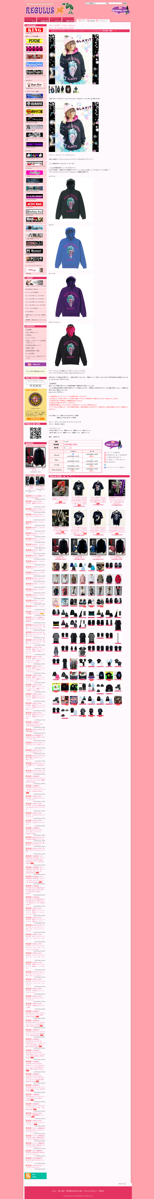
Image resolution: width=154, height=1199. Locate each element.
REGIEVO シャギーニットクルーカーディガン (109, 591)
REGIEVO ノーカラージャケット (83, 591)
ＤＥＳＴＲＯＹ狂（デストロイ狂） (35, 137)
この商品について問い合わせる (115, 459)
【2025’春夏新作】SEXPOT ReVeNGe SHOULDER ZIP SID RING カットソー (100, 649)
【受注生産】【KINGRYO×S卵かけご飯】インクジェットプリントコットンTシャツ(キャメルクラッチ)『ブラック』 (109, 676)
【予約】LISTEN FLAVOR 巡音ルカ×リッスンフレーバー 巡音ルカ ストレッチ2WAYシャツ (74, 624)
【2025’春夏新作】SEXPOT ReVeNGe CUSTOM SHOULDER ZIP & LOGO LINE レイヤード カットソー (100, 636)
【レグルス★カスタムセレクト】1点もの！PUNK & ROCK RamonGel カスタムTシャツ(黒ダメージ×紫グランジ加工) (100, 712)
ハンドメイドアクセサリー (34, 265)
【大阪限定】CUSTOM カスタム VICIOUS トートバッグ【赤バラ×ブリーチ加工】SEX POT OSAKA (118, 700)
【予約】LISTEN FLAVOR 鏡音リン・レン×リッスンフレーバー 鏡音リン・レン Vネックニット (109, 613)
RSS (33, 1174)
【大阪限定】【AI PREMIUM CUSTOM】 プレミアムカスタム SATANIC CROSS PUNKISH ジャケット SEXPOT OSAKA (35, 859)
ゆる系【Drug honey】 (34, 189)
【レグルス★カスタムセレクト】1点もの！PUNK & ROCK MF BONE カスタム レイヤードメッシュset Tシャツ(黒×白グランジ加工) (79, 493)
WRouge (34, 271)
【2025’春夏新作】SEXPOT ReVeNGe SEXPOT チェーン (118, 638)
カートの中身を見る (35, 364)
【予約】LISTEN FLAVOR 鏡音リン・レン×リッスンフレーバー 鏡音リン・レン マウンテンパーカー (100, 613)
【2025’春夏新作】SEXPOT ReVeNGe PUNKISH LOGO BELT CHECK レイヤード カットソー (118, 625)
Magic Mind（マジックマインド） (36, 86)
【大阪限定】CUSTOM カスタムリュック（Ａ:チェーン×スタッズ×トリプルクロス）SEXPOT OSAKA (35, 789)
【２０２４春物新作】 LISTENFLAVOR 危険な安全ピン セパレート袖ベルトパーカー (35, 1137)
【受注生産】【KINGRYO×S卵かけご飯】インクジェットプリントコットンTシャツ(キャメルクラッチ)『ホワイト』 (56, 687)
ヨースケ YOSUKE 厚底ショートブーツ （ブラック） (65, 567)
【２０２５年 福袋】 (33, 91)
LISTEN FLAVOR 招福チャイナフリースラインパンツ (35, 850)
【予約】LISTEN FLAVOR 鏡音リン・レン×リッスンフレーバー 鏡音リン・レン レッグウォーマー (118, 613)
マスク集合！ (30, 311)
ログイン (83, 21)
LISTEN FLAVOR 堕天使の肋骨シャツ (82, 662)
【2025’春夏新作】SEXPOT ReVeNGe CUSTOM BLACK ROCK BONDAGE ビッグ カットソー (65, 649)
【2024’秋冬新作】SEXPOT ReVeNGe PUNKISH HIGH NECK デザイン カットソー (91, 623)
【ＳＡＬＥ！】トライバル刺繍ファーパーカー (56, 603)
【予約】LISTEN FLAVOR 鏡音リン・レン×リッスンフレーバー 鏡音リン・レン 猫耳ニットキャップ (56, 624)
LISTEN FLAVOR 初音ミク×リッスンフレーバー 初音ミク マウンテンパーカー (35, 627)
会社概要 (29, 329)
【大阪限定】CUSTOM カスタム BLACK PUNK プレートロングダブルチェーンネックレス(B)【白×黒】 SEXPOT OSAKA (35, 1077)
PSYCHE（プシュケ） (34, 42)
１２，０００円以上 (32, 308)
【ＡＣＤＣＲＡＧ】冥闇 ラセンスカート (82, 687)
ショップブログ (55, 19)
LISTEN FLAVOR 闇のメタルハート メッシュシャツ (65, 675)
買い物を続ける (111, 462)
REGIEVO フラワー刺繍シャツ (56, 579)
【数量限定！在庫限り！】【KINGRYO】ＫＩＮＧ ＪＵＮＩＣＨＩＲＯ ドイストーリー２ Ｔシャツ (65, 701)
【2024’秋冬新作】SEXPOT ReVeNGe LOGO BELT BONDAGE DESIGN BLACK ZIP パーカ (118, 601)
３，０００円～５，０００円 (35, 299)
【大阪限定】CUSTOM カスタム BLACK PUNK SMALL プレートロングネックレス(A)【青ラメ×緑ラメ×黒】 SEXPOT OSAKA (35, 1042)
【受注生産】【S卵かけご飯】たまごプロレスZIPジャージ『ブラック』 (74, 688)
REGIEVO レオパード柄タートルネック (74, 579)
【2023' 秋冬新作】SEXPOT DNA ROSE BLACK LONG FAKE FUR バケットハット (100, 689)
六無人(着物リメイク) (34, 236)
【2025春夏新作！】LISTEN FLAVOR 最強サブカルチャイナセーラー (35, 737)
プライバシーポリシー (90, 1191)
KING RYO (34, 31)
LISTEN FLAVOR (34, 49)
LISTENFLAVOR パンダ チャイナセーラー (75, 712)
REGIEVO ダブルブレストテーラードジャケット (74, 591)
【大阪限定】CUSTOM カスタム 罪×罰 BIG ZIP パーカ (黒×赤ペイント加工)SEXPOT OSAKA (56, 567)
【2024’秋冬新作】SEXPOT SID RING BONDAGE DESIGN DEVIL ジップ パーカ (74, 602)
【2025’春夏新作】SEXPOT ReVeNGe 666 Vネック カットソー (83, 651)
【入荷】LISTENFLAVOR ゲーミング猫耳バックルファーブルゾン (93, 687)
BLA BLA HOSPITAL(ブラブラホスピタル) (36, 165)
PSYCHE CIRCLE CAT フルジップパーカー (100, 675)
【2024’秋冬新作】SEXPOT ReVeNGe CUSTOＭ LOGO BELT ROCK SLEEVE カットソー (109, 566)
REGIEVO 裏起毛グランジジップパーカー (109, 579)
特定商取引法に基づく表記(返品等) (116, 455)
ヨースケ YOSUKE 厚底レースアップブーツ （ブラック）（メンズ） (118, 687)
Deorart (34, 252)
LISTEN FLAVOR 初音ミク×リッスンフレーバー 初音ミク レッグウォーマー (35, 641)
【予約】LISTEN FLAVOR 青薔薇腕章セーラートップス (35, 1115)
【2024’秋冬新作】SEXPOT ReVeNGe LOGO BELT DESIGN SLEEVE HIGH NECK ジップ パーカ (109, 601)
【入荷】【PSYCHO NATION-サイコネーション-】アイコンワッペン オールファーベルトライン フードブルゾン (100, 603)
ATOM (34, 1177)
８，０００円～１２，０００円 (35, 305)
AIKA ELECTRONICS (34, 181)
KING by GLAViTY (34, 244)
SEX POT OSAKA (34, 57)
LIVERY (28, 151)
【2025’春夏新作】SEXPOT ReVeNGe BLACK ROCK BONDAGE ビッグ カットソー (91, 649)
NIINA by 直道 (34, 128)
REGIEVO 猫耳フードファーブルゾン (100, 579)
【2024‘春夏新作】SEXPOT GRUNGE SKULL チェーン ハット (35, 1160)
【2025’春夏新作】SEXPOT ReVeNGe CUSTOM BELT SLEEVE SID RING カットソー (56, 661)
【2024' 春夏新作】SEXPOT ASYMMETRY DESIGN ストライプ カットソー (35, 1152)
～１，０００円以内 (32, 292)
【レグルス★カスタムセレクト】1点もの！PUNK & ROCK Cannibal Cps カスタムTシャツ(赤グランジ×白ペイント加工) (91, 712)
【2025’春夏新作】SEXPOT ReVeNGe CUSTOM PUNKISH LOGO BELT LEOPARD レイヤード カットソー (91, 638)
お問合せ (68, 19)
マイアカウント (103, 21)
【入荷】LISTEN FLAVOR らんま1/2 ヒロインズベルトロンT (35, 815)
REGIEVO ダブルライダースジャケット (100, 591)
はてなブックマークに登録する (115, 467)
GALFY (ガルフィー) (34, 156)
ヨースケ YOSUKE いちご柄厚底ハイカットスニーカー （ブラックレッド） (60, 491)
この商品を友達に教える (113, 457)
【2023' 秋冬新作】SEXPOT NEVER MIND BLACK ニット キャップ (109, 688)
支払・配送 (61, 1191)
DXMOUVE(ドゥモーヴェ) (34, 105)
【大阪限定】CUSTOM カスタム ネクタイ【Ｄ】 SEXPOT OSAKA (34, 724)
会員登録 (92, 21)
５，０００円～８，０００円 (35, 302)
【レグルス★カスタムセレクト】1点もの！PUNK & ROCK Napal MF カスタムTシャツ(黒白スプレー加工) (98, 492)
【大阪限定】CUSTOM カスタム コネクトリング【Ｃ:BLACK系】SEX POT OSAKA (60, 521)
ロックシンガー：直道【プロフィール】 (36, 357)
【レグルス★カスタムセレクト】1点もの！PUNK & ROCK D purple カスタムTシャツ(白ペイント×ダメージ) (98, 522)
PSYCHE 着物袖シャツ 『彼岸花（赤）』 (36, 459)
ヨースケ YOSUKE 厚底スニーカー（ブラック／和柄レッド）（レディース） (100, 567)
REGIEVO (29, 80)
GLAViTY (34, 228)
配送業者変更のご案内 (33, 351)
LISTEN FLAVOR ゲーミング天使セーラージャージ (82, 567)
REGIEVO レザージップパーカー (56, 591)
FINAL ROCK (34, 260)
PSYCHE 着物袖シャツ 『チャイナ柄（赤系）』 (117, 549)
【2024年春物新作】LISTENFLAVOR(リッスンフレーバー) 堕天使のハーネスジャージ (84, 700)
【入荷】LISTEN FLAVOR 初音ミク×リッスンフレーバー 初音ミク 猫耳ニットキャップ (91, 613)
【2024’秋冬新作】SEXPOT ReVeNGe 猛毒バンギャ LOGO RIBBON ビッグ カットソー (118, 566)
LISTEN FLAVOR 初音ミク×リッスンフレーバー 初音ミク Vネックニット (35, 634)
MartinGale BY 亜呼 (34, 120)
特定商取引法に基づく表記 (74, 1191)
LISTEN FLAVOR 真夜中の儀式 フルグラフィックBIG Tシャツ (35, 757)
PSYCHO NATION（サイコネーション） (36, 74)
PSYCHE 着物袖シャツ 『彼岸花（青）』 (30, 483)
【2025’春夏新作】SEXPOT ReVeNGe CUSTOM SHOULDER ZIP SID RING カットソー (109, 649)
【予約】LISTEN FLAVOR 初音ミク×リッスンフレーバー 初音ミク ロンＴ (35, 919)
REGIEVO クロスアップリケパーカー (118, 579)
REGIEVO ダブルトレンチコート (92, 591)
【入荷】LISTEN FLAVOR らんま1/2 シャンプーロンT (35, 822)
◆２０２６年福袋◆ (32, 36)
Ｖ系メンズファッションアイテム (36, 283)
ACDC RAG (34, 205)
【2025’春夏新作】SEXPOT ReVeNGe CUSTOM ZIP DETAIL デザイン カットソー (109, 636)
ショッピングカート (121, 10)
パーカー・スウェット (68, 25)
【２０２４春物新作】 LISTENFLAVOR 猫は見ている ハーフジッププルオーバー (35, 1145)
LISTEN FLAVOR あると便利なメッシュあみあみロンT (35, 765)
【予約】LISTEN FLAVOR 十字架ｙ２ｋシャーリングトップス (35, 990)
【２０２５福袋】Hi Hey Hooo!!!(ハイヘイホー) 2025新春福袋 (35, 619)
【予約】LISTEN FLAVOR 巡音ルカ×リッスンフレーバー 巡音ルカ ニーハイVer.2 (82, 624)
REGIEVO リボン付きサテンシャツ (65, 579)
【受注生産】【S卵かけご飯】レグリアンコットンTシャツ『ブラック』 (65, 688)
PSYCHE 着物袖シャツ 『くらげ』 (40, 482)
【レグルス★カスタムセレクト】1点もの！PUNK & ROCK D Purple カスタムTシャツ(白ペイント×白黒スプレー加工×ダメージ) (79, 522)
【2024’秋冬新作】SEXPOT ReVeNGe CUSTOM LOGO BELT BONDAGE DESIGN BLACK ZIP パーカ (56, 612)
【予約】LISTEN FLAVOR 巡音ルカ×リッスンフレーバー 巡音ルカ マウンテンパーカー (65, 624)
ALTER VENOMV (34, 197)
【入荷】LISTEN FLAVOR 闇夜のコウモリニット (35, 503)
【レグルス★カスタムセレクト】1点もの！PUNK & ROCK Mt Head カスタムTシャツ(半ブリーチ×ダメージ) (117, 522)
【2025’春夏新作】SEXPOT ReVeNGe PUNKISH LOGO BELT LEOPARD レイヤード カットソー (56, 638)
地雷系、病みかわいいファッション (36, 320)
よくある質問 (30, 353)
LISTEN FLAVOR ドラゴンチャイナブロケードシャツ (35, 516)
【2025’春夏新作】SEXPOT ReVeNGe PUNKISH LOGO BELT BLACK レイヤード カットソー (74, 638)
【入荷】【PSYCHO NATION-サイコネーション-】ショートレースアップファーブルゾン (91, 602)
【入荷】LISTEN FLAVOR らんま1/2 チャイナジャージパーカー (35, 798)
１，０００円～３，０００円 (35, 295)
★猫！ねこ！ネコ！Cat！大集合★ (35, 315)
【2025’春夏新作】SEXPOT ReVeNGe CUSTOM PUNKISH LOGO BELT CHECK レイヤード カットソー (83, 638)
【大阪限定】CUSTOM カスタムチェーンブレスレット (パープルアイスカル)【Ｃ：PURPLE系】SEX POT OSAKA (117, 492)
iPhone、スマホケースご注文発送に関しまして (36, 341)
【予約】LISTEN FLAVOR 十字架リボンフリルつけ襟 (35, 1005)
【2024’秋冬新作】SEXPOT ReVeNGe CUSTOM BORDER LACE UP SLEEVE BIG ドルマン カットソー (100, 623)
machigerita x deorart (32, 289)
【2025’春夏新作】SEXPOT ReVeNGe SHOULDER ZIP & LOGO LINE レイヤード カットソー (65, 636)
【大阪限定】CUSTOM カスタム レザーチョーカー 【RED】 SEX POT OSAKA (74, 675)
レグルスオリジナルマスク (34, 220)
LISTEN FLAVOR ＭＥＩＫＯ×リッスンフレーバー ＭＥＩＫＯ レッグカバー (35, 974)
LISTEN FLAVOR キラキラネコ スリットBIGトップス (35, 744)
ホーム (30, 19)
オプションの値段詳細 (113, 452)
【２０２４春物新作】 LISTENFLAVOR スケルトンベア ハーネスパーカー (35, 1130)
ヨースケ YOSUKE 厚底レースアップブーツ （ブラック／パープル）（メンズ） (56, 700)
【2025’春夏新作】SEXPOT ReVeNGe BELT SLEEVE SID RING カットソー (118, 649)
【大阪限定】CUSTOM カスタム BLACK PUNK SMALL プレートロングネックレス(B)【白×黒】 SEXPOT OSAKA (35, 1054)
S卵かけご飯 (34, 112)
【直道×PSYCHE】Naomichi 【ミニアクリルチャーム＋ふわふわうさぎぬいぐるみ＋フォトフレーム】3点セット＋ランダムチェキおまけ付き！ (74, 701)
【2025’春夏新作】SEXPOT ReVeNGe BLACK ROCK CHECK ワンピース (74, 649)
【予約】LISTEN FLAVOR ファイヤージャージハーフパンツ (35, 1122)
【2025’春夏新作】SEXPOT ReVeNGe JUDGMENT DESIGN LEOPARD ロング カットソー (65, 664)
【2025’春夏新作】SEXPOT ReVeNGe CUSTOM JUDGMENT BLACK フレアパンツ (109, 623)
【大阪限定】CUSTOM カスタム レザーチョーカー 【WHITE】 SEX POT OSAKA (82, 675)
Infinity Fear (34, 213)
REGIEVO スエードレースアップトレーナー (83, 579)
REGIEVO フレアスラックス (118, 591)
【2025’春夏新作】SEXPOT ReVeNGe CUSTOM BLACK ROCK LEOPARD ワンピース (56, 651)
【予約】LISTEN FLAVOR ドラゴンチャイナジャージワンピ (35, 998)
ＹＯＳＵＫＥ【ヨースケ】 (34, 97)
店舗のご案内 (30, 348)
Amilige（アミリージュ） (34, 173)
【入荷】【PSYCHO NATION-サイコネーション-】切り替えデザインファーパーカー (82, 603)
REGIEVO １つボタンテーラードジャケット (65, 591)
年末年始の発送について (33, 345)
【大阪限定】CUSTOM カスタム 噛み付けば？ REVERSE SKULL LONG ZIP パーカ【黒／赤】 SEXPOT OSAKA (35, 889)
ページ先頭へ (122, 1184)
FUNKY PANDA (34, 145)
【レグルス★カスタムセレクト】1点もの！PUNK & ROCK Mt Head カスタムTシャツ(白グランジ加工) (82, 712)
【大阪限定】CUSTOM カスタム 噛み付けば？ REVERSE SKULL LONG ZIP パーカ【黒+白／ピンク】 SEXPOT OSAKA (35, 900)
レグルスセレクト (34, 65)
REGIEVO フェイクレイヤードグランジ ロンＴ (92, 579)
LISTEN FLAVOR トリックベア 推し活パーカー (109, 662)
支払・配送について (43, 19)
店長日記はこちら (35, 419)
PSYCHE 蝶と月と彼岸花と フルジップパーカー (118, 675)
